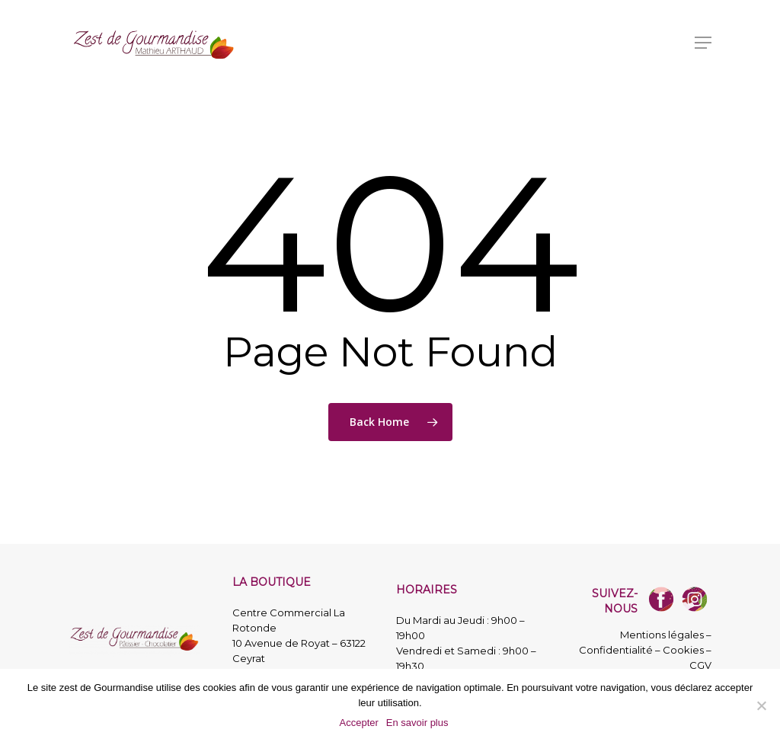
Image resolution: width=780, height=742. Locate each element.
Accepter (359, 722)
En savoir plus (417, 722)
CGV (700, 665)
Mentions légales (662, 634)
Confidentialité (616, 650)
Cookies (683, 650)
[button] (703, 42)
